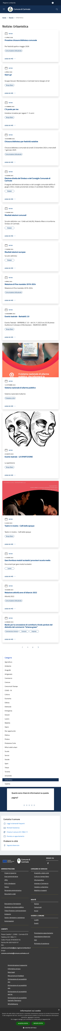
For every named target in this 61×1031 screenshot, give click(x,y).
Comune (7, 682)
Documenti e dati (10, 894)
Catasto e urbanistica (41, 887)
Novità (11, 17)
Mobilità (7, 723)
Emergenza (8, 711)
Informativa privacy (14, 969)
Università (8, 776)
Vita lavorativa (39, 880)
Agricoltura (8, 662)
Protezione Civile (10, 743)
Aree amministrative (11, 876)
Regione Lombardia (9, 3)
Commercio (8, 678)
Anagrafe (8, 670)
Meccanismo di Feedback (16, 976)
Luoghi (36, 920)
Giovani (7, 715)
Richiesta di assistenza (41, 943)
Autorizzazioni (9, 921)
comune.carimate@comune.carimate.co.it (15, 953)
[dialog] (30, 1019)
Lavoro (7, 719)
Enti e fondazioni (9, 883)
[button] (30, 1028)
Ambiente (8, 666)
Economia (8, 698)
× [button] (59, 1010)
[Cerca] (57, 9)
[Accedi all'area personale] (52, 3)
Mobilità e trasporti (40, 890)
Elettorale (8, 706)
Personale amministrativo (12, 890)
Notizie (9, 34)
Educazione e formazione (12, 903)
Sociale (7, 759)
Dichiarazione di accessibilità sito (17, 980)
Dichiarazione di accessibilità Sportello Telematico (17, 999)
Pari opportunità (10, 731)
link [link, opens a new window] (49, 1019)
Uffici (6, 880)
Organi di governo (10, 873)
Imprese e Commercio (41, 883)
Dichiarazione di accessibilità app (17, 986)
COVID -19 (8, 690)
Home (4, 17)
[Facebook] (48, 863)
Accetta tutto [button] (23, 1023)
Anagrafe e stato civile (41, 873)
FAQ (35, 940)
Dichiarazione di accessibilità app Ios (17, 992)
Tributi (7, 767)
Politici (6, 887)
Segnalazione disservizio (42, 936)
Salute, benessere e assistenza (14, 917)
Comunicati (38, 907)
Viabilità (7, 784)
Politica (7, 735)
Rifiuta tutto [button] (38, 1023)
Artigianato (8, 674)
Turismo (7, 771)
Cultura (7, 694)
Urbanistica (8, 780)
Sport (6, 763)
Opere (7, 727)
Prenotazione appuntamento (43, 933)
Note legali (11, 972)
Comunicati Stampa (11, 686)
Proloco (7, 739)
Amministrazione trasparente (17, 965)
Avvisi (36, 911)
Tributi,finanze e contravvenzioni (15, 910)
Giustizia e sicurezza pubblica (14, 907)
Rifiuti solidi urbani (11, 747)
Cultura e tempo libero (41, 876)
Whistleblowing (13, 1004)
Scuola (7, 751)
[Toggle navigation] (4, 9)
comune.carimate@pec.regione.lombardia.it (16, 948)
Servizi (7, 755)
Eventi (36, 923)
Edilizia (7, 702)
